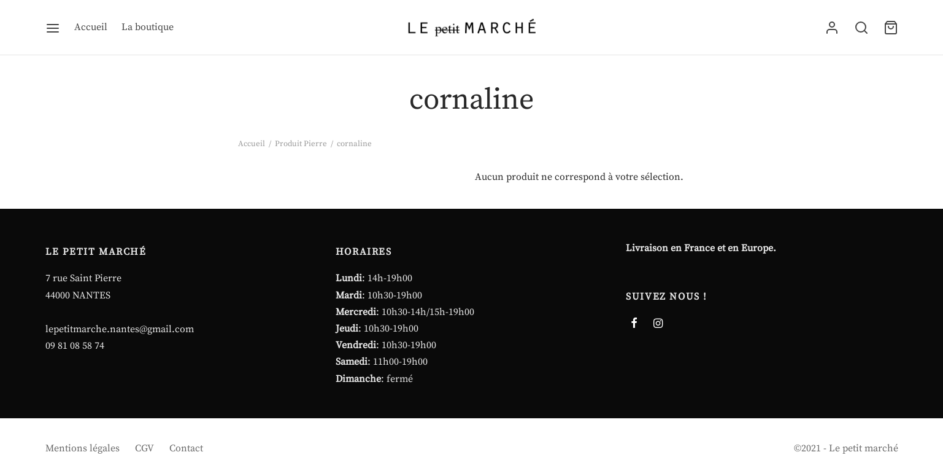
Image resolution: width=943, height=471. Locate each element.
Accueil (90, 27)
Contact (186, 448)
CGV (144, 448)
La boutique (147, 27)
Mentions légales (82, 448)
